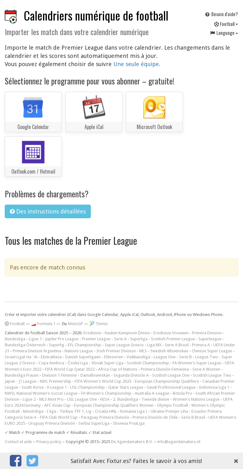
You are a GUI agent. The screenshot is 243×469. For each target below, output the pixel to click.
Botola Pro (182, 393)
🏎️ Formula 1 (43, 323)
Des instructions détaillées (48, 211)
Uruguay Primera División (51, 423)
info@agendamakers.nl (178, 441)
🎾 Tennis (98, 323)
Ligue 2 (29, 399)
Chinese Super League (212, 351)
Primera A (201, 344)
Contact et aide (18, 441)
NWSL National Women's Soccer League (41, 393)
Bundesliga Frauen (22, 375)
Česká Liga (78, 363)
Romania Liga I (133, 411)
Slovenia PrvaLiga (129, 423)
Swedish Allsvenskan (169, 351)
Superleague (209, 338)
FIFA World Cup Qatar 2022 (70, 369)
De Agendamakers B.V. (132, 441)
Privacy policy (48, 441)
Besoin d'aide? (221, 13)
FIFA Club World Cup (59, 417)
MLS (143, 351)
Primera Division (207, 332)
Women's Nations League (196, 399)
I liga (51, 411)
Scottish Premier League (173, 338)
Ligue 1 (35, 338)
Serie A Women (206, 369)
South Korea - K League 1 (44, 387)
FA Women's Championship (106, 393)
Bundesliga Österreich (25, 344)
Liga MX (154, 344)
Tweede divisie (155, 399)
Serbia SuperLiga (93, 423)
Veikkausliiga (138, 357)
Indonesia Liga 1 (214, 387)
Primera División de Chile (155, 417)
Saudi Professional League (171, 387)
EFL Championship (84, 344)
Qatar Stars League (125, 387)
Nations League (79, 351)
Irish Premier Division (116, 351)
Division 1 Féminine (59, 375)
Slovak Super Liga (107, 363)
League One (165, 357)
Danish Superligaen (83, 357)
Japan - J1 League (20, 381)
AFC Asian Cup (57, 405)
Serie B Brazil (193, 417)
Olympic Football (172, 405)
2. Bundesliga (125, 399)
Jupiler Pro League (61, 338)
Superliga (138, 338)
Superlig (56, 344)
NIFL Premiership (55, 381)
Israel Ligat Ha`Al (21, 357)
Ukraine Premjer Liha (169, 411)
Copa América (51, 363)
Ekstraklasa (51, 357)
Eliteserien (113, 357)
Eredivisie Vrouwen (171, 332)
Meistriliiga (33, 411)
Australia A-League (152, 393)
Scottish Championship (148, 363)
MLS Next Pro (51, 399)
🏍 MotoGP (72, 323)
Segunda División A (131, 375)
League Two (206, 357)
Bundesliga (15, 338)
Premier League (96, 338)
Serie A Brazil (177, 344)
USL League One (82, 399)
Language (223, 32)
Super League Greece (124, 344)
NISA (104, 399)
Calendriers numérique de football (96, 15)
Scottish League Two (212, 375)
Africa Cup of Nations (117, 369)
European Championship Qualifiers (167, 381)
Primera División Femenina (165, 369)
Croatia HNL (106, 411)
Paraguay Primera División (105, 417)
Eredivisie (92, 332)
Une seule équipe (136, 64)
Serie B (185, 357)
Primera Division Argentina (37, 351)
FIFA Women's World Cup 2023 (103, 381)
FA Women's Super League (196, 363)
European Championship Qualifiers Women (113, 405)
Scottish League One (171, 375)
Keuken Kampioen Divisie (127, 332)
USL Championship (87, 387)
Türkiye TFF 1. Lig (75, 411)
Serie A (120, 338)
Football (226, 23)
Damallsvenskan (95, 375)
